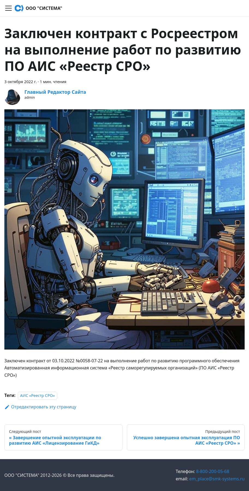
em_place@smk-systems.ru (210, 479)
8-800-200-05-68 (202, 471)
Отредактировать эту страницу (40, 407)
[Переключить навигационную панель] (8, 8)
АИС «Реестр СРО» (37, 395)
